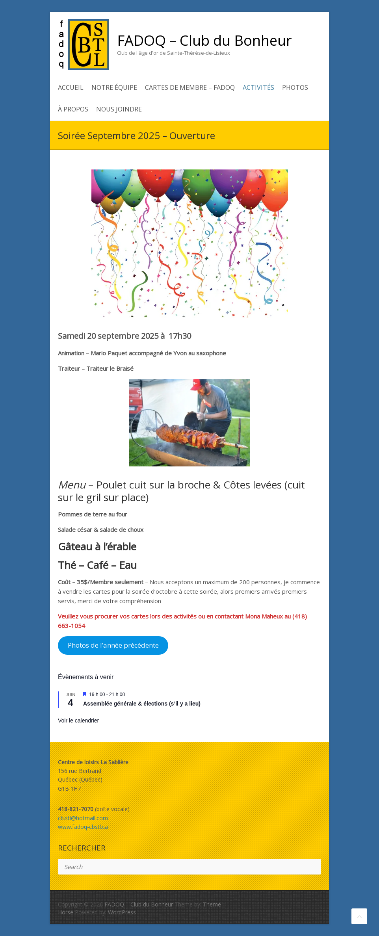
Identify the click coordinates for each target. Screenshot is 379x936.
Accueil (71, 87)
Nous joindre (119, 109)
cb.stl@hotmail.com (83, 818)
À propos (73, 109)
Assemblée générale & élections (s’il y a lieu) (142, 703)
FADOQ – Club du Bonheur (204, 40)
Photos (295, 87)
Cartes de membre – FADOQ (190, 87)
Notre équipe (114, 87)
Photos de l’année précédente (113, 645)
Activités (258, 87)
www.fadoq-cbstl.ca (83, 826)
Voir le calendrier (78, 720)
